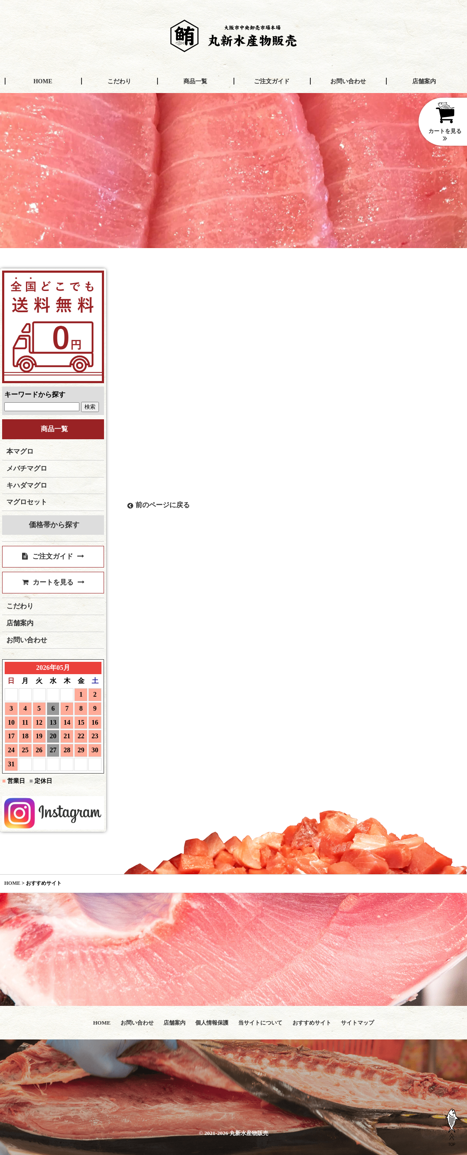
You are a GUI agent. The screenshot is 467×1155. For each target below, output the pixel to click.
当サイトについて (260, 1022)
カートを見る (53, 582)
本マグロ (20, 451)
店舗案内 (424, 81)
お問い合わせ (348, 81)
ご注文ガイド (272, 81)
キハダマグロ (26, 485)
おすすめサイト (312, 1022)
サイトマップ (357, 1022)
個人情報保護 (211, 1022)
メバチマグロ (26, 468)
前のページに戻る (158, 504)
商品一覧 (195, 81)
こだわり (119, 81)
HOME (43, 81)
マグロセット (26, 501)
